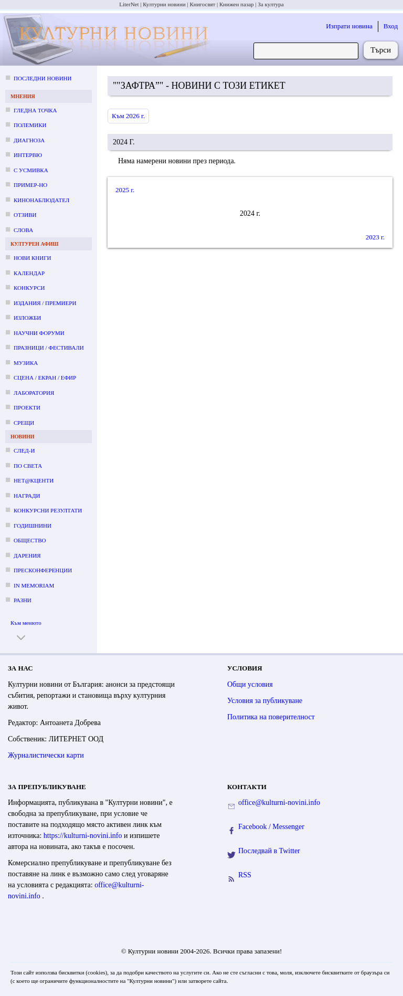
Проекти (27, 407)
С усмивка (31, 170)
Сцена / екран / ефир (45, 377)
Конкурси (29, 288)
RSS (244, 875)
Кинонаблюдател (41, 200)
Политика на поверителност (271, 717)
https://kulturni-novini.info (84, 836)
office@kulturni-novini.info (279, 802)
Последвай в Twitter (269, 851)
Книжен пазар (236, 4)
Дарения (27, 555)
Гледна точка (35, 110)
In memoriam (34, 585)
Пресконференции (43, 570)
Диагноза (29, 140)
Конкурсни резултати (48, 510)
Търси (380, 50)
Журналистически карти (46, 755)
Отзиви (25, 215)
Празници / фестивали (49, 347)
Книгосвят (202, 4)
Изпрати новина (349, 26)
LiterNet (129, 4)
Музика (26, 363)
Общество (30, 540)
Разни (22, 600)
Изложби (27, 317)
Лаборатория (34, 393)
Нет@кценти (34, 480)
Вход (391, 26)
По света (28, 466)
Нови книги (32, 258)
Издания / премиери (45, 303)
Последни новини (42, 78)
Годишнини (32, 525)
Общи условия (250, 684)
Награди (27, 495)
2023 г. (375, 237)
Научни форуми (39, 333)
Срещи (24, 423)
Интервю (28, 155)
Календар (29, 273)
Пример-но (30, 185)
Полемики (30, 125)
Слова (23, 230)
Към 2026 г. (128, 116)
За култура (270, 4)
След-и (24, 450)
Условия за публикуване (264, 701)
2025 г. (124, 190)
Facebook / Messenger (271, 827)
